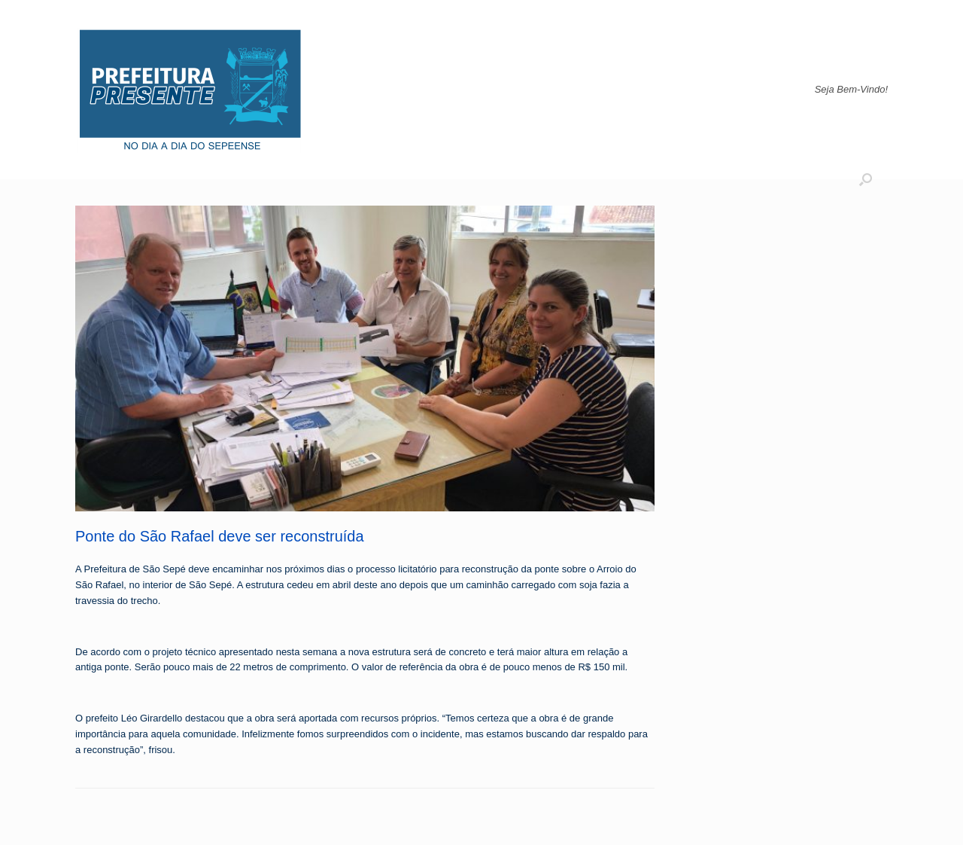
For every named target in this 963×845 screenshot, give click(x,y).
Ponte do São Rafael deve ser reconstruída (219, 536)
